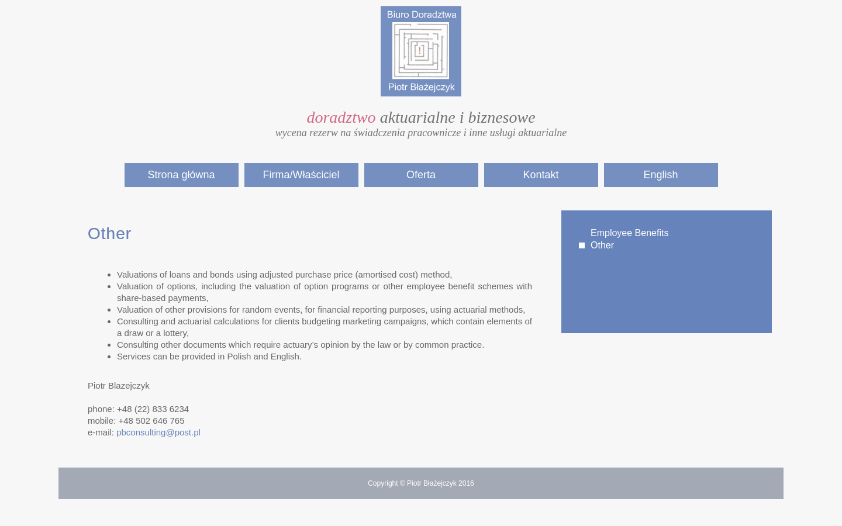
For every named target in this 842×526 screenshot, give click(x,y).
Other (602, 245)
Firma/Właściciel (301, 175)
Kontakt (540, 175)
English (660, 175)
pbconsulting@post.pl (158, 432)
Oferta (421, 175)
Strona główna (181, 175)
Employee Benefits (629, 233)
